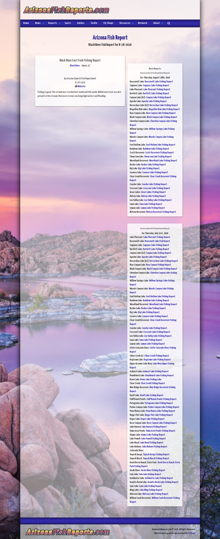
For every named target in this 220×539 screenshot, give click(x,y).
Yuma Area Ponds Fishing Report (160, 431)
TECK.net (191, 533)
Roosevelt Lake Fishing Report (159, 81)
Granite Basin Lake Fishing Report (163, 482)
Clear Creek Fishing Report (153, 383)
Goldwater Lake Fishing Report (159, 478)
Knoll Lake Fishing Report (151, 395)
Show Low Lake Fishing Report (158, 156)
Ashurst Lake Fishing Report (156, 371)
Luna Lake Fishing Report (150, 204)
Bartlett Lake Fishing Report (156, 93)
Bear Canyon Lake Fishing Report (161, 113)
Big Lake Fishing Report (149, 168)
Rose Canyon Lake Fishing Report (162, 423)
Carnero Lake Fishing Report (155, 172)
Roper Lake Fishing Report (153, 419)
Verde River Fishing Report (153, 470)
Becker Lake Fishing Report (153, 164)
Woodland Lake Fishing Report (163, 160)
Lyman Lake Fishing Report (153, 208)
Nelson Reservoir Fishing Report (161, 212)
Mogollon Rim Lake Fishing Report (164, 109)
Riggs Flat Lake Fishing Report (159, 415)
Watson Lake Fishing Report (155, 494)
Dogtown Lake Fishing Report (157, 359)
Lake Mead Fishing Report (151, 442)
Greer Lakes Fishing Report (153, 192)
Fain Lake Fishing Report (150, 474)
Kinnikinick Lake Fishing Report (159, 375)
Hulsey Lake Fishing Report (153, 196)
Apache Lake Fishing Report (154, 101)
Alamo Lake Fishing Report (153, 435)
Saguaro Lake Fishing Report (156, 85)
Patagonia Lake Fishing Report (159, 403)
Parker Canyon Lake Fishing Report (163, 407)
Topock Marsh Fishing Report (156, 458)
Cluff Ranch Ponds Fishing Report (162, 399)
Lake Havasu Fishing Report (154, 427)
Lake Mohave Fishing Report (154, 446)
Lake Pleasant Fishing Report (156, 89)
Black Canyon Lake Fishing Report (162, 117)
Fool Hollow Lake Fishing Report (160, 145)
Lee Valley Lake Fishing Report (158, 200)
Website (81, 86)
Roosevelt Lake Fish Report (157, 241)
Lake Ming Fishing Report (151, 490)
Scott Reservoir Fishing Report (159, 152)
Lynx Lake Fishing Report (150, 486)
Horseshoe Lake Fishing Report (164, 105)
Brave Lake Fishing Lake (150, 379)
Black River (75, 65)
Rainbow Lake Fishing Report (156, 149)
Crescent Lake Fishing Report (156, 188)
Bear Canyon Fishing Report (158, 265)
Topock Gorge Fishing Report (156, 454)
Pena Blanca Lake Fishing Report (160, 411)
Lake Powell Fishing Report (153, 438)
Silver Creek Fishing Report (156, 356)
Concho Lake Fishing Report (154, 184)
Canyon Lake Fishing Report (158, 97)
